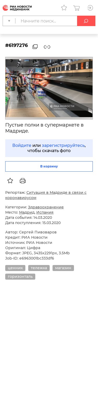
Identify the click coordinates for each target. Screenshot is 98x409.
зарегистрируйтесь (63, 145)
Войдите (21, 145)
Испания (45, 212)
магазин (63, 268)
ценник (15, 268)
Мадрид (26, 212)
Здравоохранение (46, 207)
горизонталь (20, 276)
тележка (39, 268)
